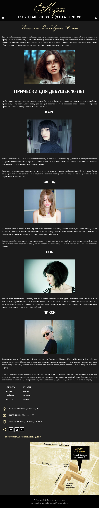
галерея (26, 395)
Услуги (9, 391)
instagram (17, 429)
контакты (10, 387)
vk (10, 429)
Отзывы (27, 387)
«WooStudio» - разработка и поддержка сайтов (49, 503)
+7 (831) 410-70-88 (33, 17)
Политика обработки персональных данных (23, 437)
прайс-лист (11, 395)
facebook (22, 429)
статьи (26, 399)
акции (26, 391)
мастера (9, 399)
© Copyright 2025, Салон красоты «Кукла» (49, 500)
